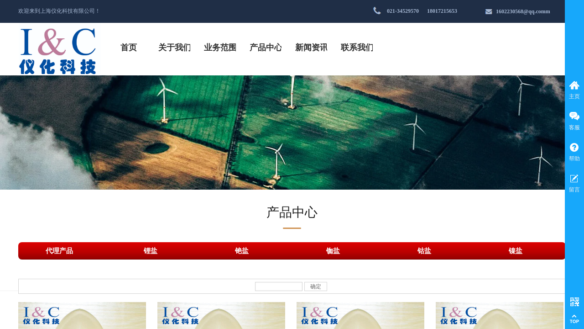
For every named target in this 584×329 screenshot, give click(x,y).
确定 (315, 286)
